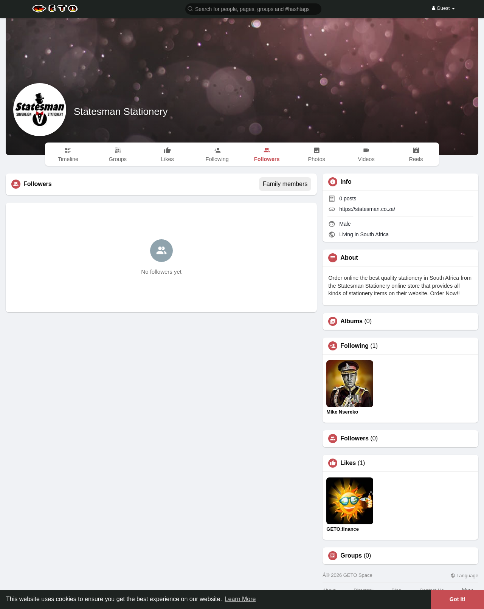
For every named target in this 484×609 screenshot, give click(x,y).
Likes (348, 463)
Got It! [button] (457, 599)
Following (354, 346)
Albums (351, 321)
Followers (354, 438)
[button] (253, 8)
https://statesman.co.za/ (367, 209)
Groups (351, 556)
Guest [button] (443, 8)
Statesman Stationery (121, 111)
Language (464, 575)
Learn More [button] (240, 599)
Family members (285, 184)
